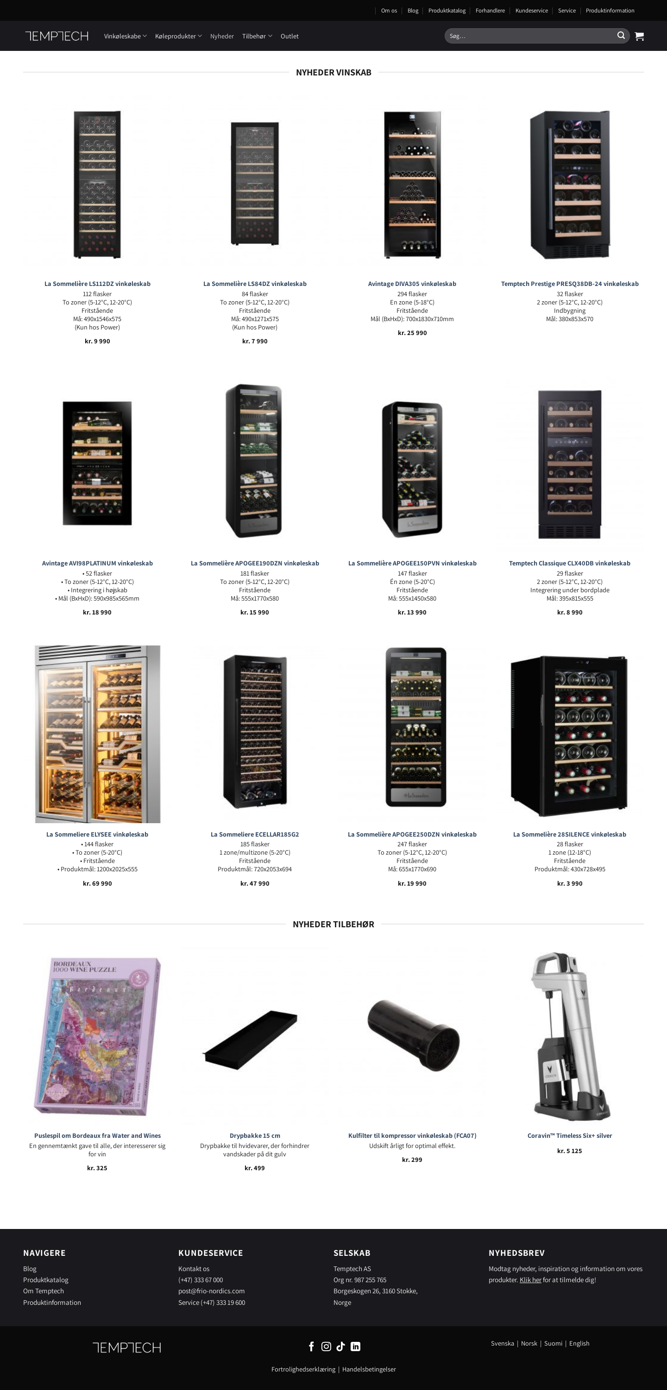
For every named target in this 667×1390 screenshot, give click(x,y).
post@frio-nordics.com (211, 1290)
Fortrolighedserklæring (303, 1369)
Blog (413, 10)
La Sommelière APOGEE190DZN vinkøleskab (255, 563)
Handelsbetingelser (369, 1369)
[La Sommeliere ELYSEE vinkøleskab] (97, 734)
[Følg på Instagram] (326, 1347)
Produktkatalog (447, 10)
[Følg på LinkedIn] (355, 1347)
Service (567, 10)
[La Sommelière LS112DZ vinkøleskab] (97, 184)
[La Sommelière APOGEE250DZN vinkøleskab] (412, 734)
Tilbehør (257, 35)
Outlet (290, 35)
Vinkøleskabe (125, 35)
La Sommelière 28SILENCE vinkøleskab (569, 834)
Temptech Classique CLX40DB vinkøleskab (569, 563)
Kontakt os (193, 1268)
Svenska (502, 1343)
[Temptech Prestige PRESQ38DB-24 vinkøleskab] (570, 184)
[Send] (621, 36)
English (579, 1343)
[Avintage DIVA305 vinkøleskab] (412, 184)
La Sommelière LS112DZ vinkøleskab (97, 283)
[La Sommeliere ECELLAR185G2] (255, 734)
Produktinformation (610, 10)
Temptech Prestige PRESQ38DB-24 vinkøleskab (570, 283)
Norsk (530, 1343)
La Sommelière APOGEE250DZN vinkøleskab (412, 834)
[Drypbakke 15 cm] (255, 1036)
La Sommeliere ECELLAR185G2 (255, 834)
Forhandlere (490, 10)
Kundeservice (532, 10)
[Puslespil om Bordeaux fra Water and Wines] (97, 1036)
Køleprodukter (178, 35)
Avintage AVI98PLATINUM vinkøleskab (97, 563)
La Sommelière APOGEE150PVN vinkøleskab (412, 563)
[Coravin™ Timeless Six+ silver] (570, 1036)
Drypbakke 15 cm (255, 1135)
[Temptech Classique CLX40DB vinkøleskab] (570, 463)
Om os (389, 10)
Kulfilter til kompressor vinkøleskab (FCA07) (412, 1135)
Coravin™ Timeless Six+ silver (570, 1135)
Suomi (553, 1343)
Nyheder (222, 35)
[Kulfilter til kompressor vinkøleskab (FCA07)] (412, 1036)
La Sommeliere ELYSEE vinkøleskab (97, 834)
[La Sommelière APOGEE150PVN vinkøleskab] (412, 463)
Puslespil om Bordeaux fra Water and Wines (97, 1135)
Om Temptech (43, 1290)
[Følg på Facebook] (311, 1347)
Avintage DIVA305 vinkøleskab (412, 283)
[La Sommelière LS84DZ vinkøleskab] (255, 184)
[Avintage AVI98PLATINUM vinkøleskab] (97, 463)
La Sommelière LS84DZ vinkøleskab (255, 283)
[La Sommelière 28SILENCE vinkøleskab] (570, 734)
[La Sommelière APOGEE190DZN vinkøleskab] (255, 463)
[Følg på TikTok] (341, 1347)
